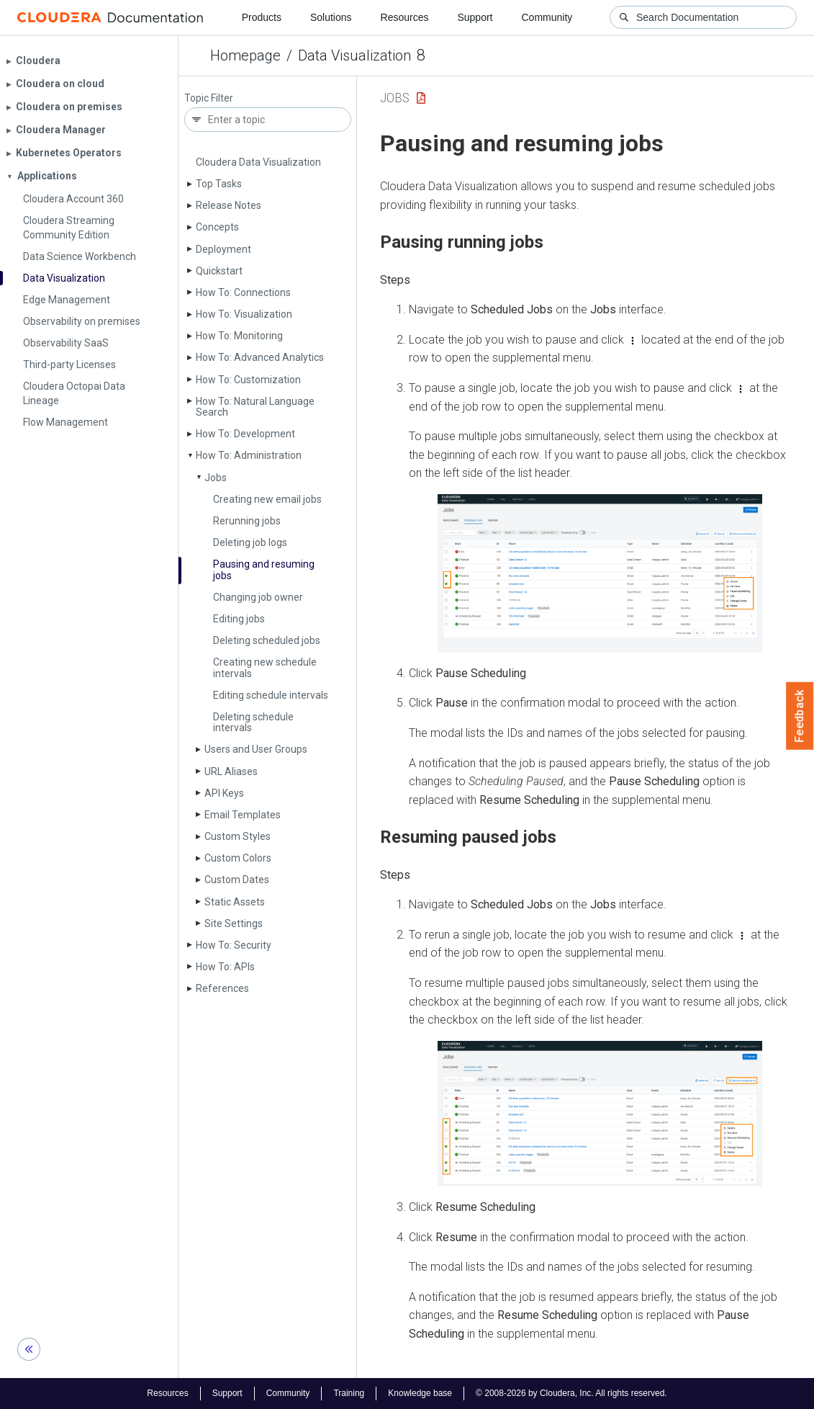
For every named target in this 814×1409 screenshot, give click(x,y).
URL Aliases (231, 771)
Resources (405, 17)
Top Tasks (219, 183)
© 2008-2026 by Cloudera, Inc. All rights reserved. (571, 1393)
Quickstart (219, 271)
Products (261, 17)
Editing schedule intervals (270, 695)
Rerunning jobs (247, 521)
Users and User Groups (255, 749)
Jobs (215, 477)
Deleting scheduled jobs (266, 640)
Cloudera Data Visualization (258, 162)
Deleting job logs (250, 542)
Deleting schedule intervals (253, 722)
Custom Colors (237, 858)
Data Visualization (354, 55)
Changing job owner (258, 597)
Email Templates (242, 814)
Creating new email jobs (267, 499)
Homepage (245, 55)
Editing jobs (239, 619)
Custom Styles (237, 836)
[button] (600, 573)
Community (547, 17)
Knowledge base (420, 1393)
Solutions (331, 17)
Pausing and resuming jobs (264, 569)
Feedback (800, 716)
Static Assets (234, 902)
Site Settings (233, 923)
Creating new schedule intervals (265, 667)
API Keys (224, 793)
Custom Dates (236, 879)
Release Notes (228, 205)
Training (348, 1393)
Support (474, 17)
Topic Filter (208, 98)
